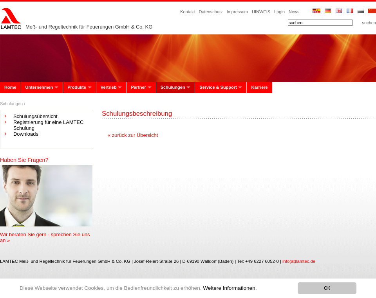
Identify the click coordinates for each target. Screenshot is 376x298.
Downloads (25, 134)
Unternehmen (39, 87)
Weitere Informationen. (230, 288)
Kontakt (187, 11)
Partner (138, 87)
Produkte (76, 87)
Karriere (259, 87)
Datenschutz (210, 11)
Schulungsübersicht (35, 116)
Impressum (237, 11)
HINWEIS (261, 11)
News (294, 11)
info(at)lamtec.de (298, 261)
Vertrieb (109, 87)
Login (279, 11)
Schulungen (173, 87)
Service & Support (218, 87)
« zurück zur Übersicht (133, 135)
